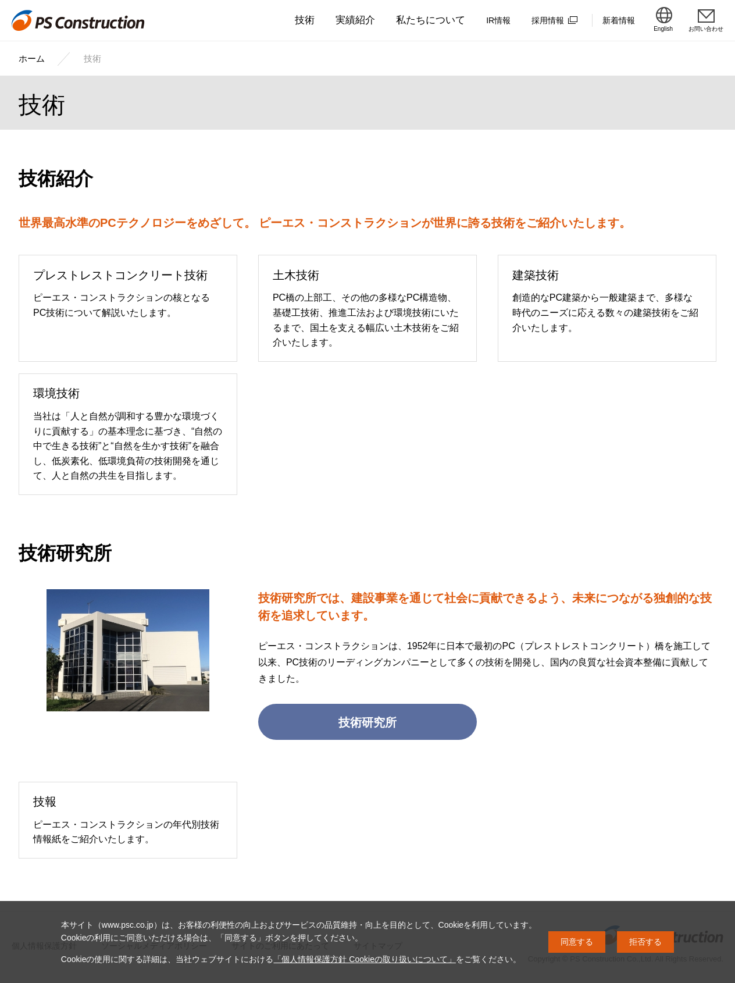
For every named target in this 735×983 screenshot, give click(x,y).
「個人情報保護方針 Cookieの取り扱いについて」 (364, 959)
